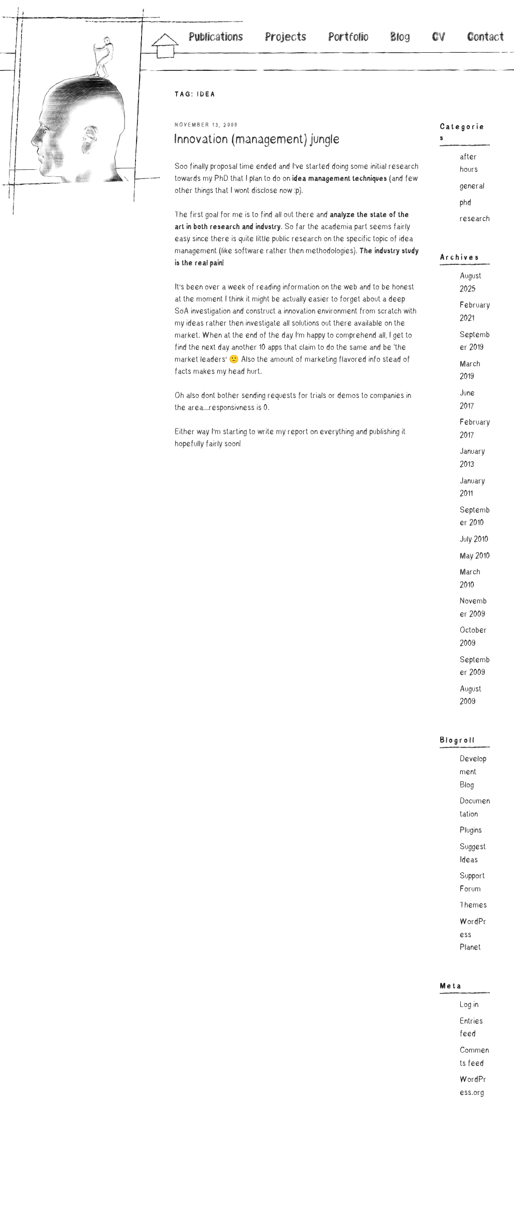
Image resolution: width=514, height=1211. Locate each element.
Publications (216, 38)
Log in (469, 1005)
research (475, 219)
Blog (400, 38)
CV (438, 38)
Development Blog (473, 772)
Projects (286, 38)
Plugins (471, 831)
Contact (485, 38)
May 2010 (475, 556)
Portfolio (348, 38)
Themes (473, 905)
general (472, 186)
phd (465, 203)
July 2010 (474, 540)
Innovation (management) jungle (257, 140)
